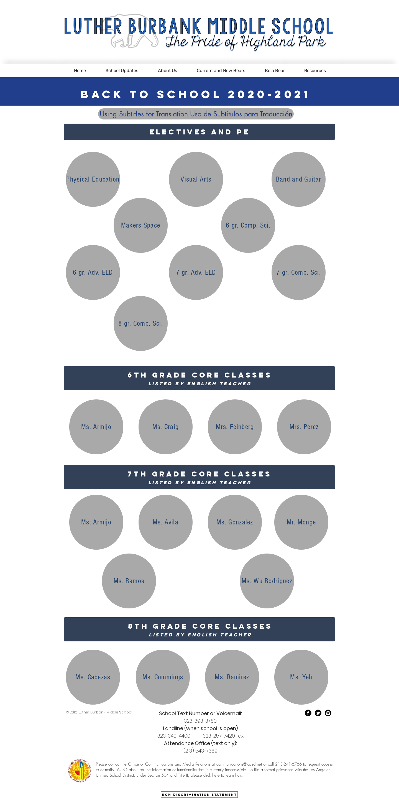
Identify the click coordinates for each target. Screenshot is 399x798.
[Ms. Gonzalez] (235, 522)
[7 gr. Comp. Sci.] (299, 272)
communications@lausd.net (239, 764)
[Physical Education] (93, 179)
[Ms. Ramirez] (232, 677)
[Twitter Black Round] (318, 713)
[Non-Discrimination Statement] (199, 794)
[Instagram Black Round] (328, 713)
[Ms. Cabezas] (93, 677)
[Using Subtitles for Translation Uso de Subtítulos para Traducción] (196, 113)
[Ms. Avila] (166, 522)
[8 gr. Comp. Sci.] (141, 323)
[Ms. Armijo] (96, 426)
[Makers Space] (141, 225)
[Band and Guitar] (299, 179)
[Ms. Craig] (166, 426)
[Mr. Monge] (301, 522)
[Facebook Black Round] (308, 713)
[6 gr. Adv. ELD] (93, 272)
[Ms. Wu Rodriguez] (267, 581)
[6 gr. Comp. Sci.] (248, 225)
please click (201, 775)
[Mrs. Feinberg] (235, 426)
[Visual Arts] (196, 179)
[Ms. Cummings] (163, 677)
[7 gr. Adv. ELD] (196, 272)
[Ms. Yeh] (301, 677)
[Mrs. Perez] (304, 426)
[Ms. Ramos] (129, 581)
